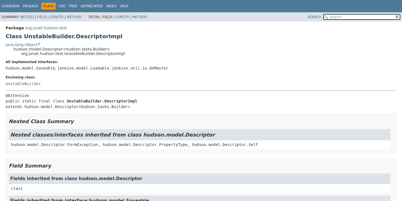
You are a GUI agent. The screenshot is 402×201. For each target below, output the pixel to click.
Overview (11, 6)
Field (41, 17)
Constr (57, 17)
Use (62, 6)
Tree (73, 6)
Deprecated (92, 6)
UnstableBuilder (23, 84)
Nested (27, 17)
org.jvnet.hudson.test (46, 28)
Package (30, 6)
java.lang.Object (21, 44)
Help (124, 6)
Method (74, 17)
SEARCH (314, 17)
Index (111, 6)
